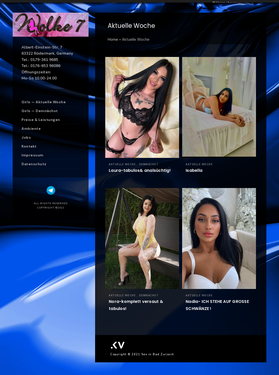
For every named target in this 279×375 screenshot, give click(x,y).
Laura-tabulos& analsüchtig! (140, 170)
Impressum (33, 155)
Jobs (26, 137)
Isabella (194, 170)
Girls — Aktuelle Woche (44, 102)
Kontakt (29, 146)
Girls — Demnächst (40, 111)
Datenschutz (34, 164)
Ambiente (31, 128)
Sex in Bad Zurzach (157, 354)
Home (113, 39)
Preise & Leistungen (41, 119)
